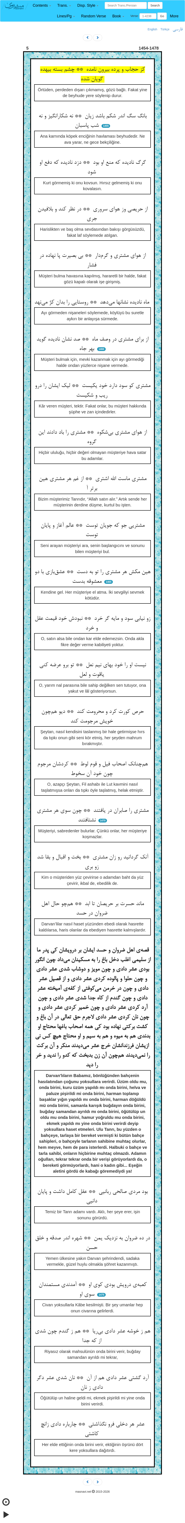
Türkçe (164, 29)
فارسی (177, 29)
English (152, 29)
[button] (42, 5)
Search (155, 5)
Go (162, 16)
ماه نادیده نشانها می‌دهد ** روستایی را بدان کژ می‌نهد (92, 302)
